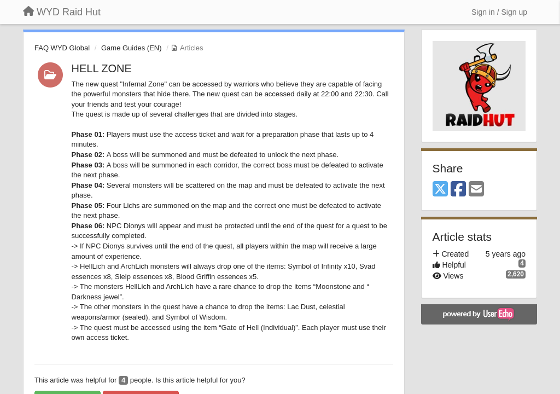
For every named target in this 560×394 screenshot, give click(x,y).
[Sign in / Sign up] (499, 12)
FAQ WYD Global (62, 48)
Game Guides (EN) (131, 48)
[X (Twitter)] (440, 189)
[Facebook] (458, 189)
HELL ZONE (102, 68)
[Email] (476, 189)
